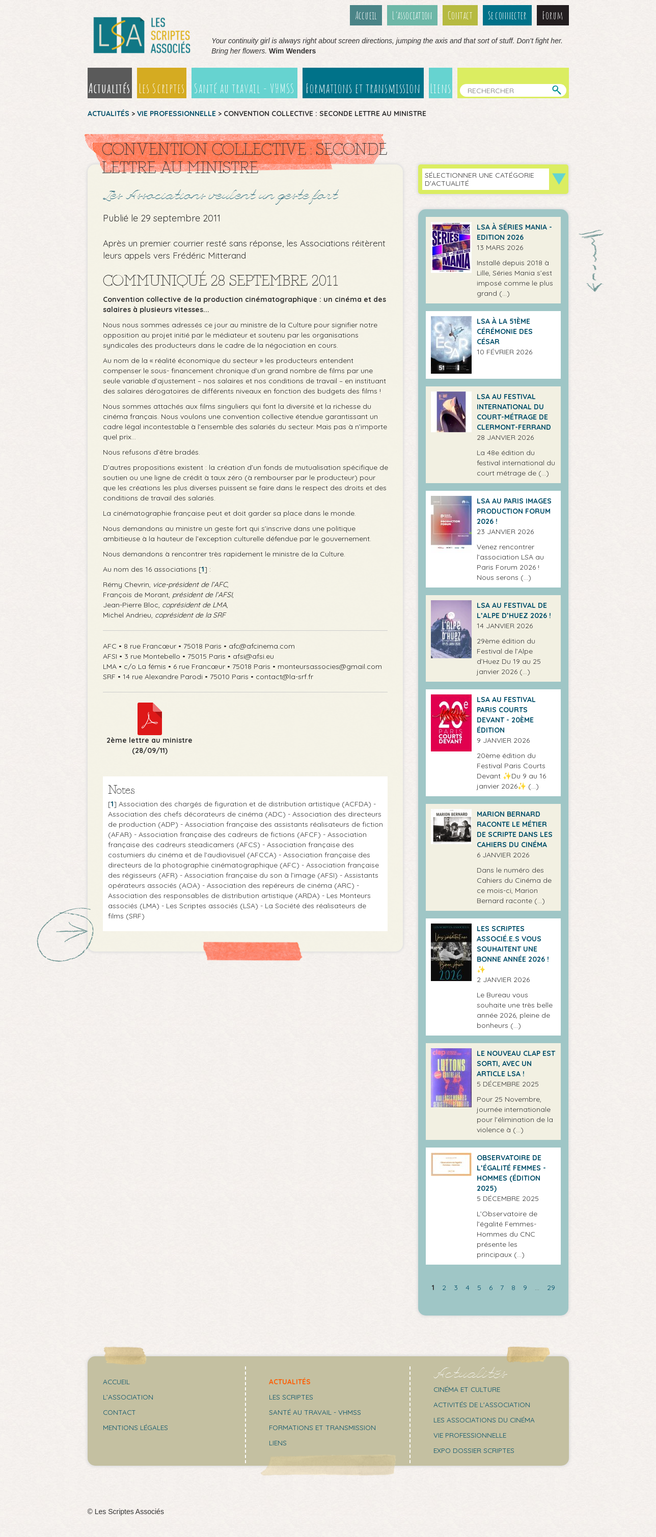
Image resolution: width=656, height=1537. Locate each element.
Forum (553, 15)
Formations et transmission (364, 88)
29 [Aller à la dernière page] (551, 1287)
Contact (459, 15)
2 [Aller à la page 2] (444, 1287)
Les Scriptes (161, 88)
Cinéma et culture (468, 1389)
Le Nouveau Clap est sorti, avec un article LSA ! (516, 1063)
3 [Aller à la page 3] (456, 1287)
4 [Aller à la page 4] (468, 1287)
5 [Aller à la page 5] (479, 1287)
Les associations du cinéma (485, 1419)
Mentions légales (136, 1427)
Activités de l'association (483, 1404)
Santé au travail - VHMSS (244, 88)
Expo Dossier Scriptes (475, 1450)
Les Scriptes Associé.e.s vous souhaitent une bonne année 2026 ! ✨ (513, 949)
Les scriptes (292, 1397)
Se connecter (507, 15)
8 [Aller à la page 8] (513, 1287)
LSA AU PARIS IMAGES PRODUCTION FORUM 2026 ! (514, 511)
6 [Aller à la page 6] (491, 1287)
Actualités (109, 88)
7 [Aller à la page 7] (502, 1287)
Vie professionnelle (176, 113)
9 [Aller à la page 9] (525, 1287)
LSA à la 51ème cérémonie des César (505, 331)
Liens (441, 88)
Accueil (364, 15)
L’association (410, 15)
